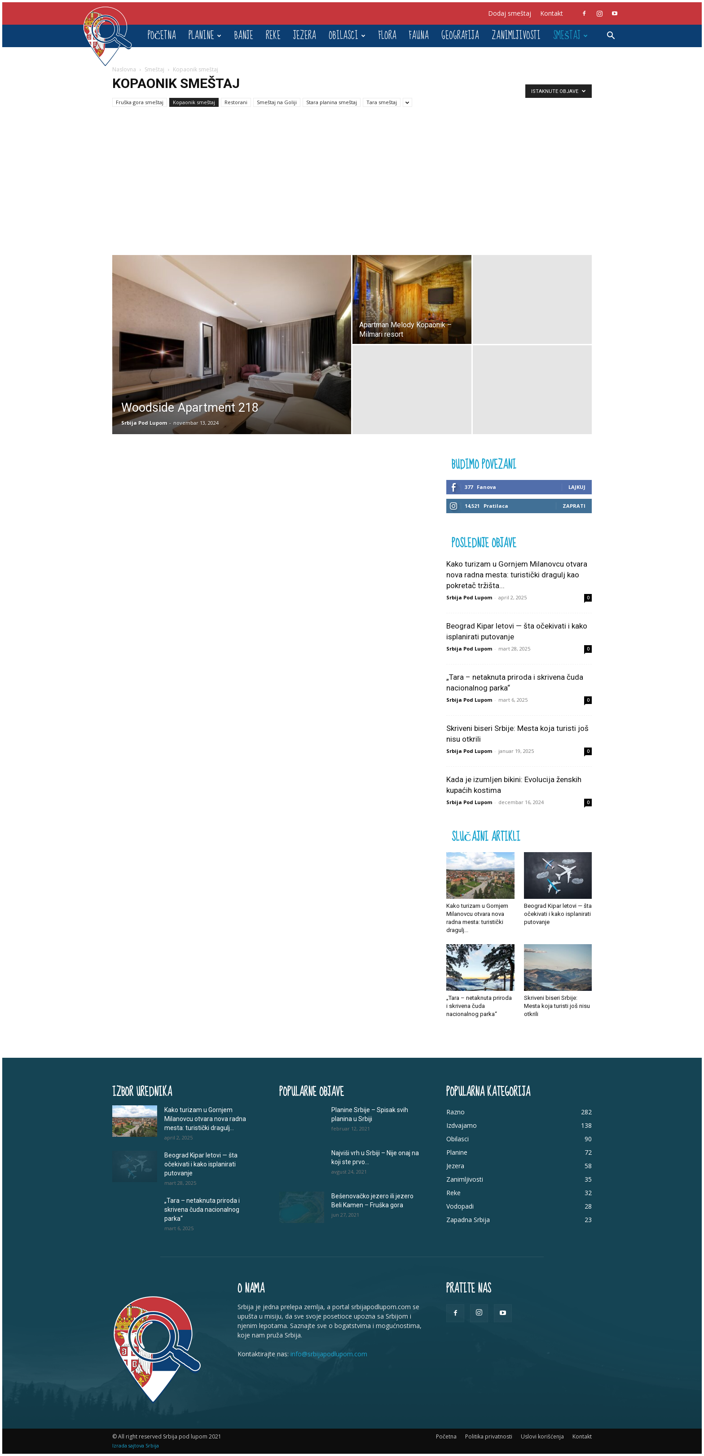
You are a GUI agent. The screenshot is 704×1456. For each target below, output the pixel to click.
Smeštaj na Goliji (277, 102)
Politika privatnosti (488, 1436)
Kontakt (551, 13)
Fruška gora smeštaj (139, 102)
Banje (243, 35)
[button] (610, 36)
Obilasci (347, 35)
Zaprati (574, 505)
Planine (205, 35)
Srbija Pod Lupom (144, 422)
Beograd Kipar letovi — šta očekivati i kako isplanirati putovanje (558, 913)
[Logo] (112, 35)
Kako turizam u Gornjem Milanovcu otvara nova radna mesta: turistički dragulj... (205, 1118)
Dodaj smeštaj (509, 13)
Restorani (235, 102)
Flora (387, 35)
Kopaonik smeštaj (194, 102)
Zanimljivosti (516, 35)
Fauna (419, 35)
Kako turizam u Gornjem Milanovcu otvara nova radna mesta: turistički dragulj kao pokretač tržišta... (516, 574)
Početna (162, 35)
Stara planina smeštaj (331, 102)
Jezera (304, 35)
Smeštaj (570, 35)
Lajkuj (576, 487)
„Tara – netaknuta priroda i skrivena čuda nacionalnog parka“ (479, 1005)
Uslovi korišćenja (542, 1436)
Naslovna (124, 69)
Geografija (460, 35)
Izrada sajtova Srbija (135, 1445)
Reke (273, 35)
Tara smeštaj (381, 102)
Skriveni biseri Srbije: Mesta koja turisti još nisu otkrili (557, 1005)
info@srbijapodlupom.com (328, 1354)
